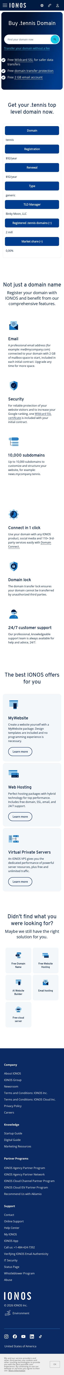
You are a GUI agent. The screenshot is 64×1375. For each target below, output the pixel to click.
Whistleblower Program (19, 1273)
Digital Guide (12, 1140)
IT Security (10, 1260)
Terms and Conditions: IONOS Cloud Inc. (30, 1099)
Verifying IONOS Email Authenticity (26, 1254)
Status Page (11, 1267)
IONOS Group (13, 1080)
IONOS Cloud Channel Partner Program (29, 1181)
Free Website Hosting (45, 960)
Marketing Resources (17, 1146)
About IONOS (12, 1073)
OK (54, 1364)
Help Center (11, 1228)
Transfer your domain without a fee (27, 48)
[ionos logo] (18, 5)
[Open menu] (5, 5)
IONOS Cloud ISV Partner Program (26, 1187)
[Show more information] (24, 60)
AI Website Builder (18, 987)
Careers (9, 1112)
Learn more (20, 751)
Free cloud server (18, 1014)
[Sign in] (57, 5)
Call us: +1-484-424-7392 (19, 1247)
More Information (17, 1370)
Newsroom (11, 1086)
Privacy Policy (13, 1106)
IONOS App (11, 1241)
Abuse (8, 1280)
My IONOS (10, 1234)
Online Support (14, 1221)
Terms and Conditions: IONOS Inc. (25, 1093)
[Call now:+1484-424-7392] (50, 5)
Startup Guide (13, 1133)
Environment (21, 1313)
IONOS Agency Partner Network (24, 1174)
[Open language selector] (42, 5)
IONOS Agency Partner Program (24, 1168)
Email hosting (45, 985)
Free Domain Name (18, 960)
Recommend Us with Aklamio (23, 1194)
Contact (9, 1215)
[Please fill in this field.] (28, 39)
